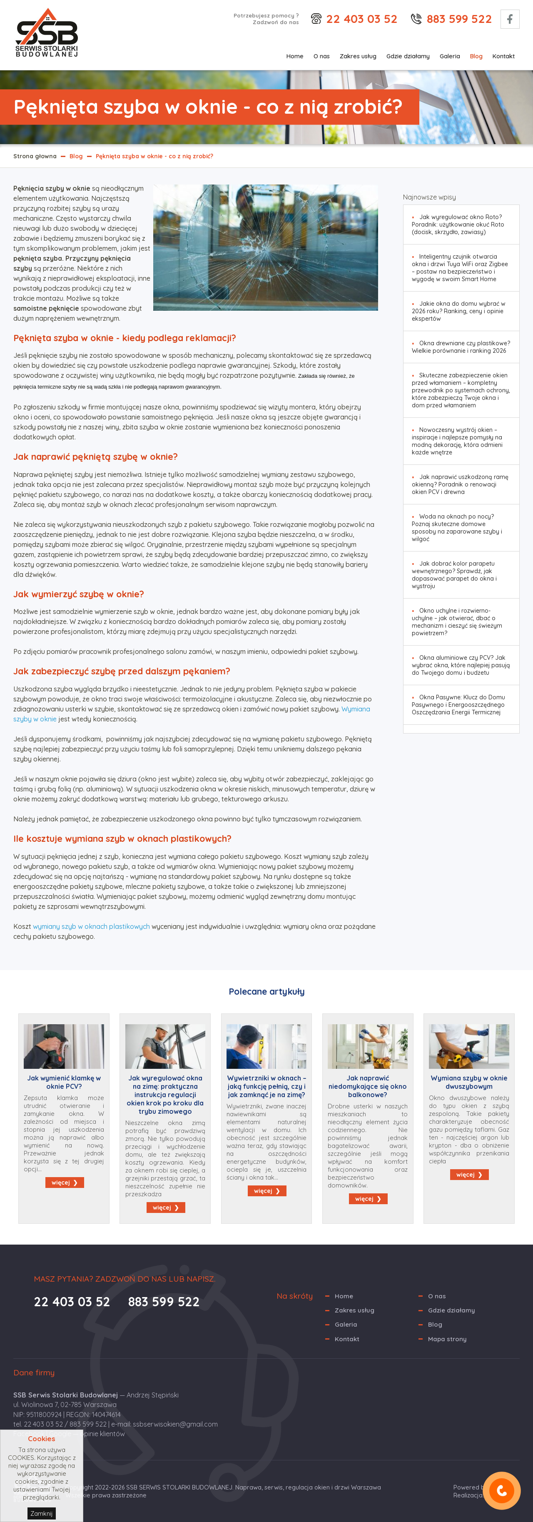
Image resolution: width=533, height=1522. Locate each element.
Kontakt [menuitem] (504, 56)
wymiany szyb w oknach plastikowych (91, 926)
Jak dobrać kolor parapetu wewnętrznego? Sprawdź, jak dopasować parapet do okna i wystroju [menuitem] (454, 575)
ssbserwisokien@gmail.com (175, 1424)
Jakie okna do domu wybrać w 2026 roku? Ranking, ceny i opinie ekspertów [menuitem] (459, 311)
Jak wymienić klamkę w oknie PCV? (64, 1082)
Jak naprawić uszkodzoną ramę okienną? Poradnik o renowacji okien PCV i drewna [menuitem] (460, 484)
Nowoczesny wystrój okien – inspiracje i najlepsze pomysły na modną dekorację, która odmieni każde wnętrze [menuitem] (457, 441)
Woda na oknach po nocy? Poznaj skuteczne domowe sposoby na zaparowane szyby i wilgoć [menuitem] (457, 528)
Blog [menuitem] (476, 56)
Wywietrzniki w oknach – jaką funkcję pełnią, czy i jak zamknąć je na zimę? (266, 1086)
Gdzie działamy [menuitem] (408, 56)
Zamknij (41, 1513)
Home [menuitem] (295, 56)
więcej (61, 1182)
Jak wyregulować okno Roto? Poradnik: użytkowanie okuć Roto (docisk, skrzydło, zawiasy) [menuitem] (458, 224)
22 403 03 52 (362, 18)
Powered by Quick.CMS (486, 1487)
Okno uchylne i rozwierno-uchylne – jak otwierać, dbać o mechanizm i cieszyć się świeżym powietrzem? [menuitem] (457, 622)
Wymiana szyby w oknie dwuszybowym (469, 1082)
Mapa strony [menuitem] (447, 1339)
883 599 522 (459, 18)
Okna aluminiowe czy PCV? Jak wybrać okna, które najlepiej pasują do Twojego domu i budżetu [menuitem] (461, 665)
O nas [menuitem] (322, 56)
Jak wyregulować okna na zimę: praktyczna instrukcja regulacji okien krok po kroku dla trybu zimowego (165, 1094)
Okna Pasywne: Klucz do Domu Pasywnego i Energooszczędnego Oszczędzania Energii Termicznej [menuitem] (458, 705)
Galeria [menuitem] (450, 56)
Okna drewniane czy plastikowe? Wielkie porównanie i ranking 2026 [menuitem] (461, 346)
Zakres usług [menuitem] (358, 56)
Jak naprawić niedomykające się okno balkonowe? (368, 1086)
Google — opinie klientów (87, 1434)
